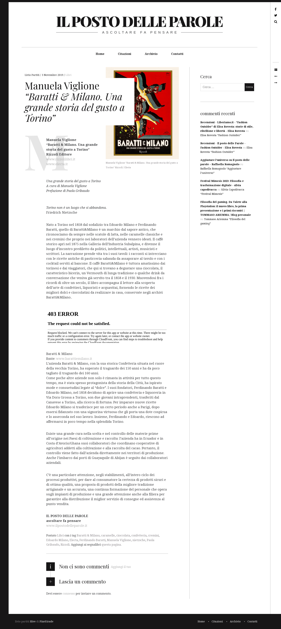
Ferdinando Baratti (92, 540)
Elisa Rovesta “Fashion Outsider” (220, 135)
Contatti (177, 54)
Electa (74, 540)
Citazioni (124, 54)
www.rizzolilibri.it (60, 159)
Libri (68, 75)
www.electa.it (57, 164)
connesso (69, 593)
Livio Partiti (32, 75)
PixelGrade (46, 621)
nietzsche (138, 540)
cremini (153, 535)
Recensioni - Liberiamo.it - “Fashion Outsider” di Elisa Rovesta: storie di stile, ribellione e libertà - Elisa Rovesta (226, 126)
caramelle (108, 535)
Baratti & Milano (88, 535)
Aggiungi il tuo (121, 567)
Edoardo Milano (57, 540)
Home (100, 54)
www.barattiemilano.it (74, 359)
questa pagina (111, 544)
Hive (33, 621)
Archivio (151, 54)
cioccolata (123, 535)
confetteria (139, 535)
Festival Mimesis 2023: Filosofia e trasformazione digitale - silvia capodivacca (222, 185)
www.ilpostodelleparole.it (66, 526)
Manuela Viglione (119, 540)
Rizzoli (65, 544)
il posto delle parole (139, 20)
